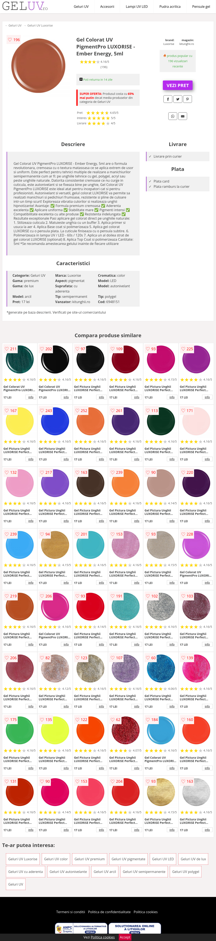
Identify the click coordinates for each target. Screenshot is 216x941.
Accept (125, 937)
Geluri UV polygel (185, 871)
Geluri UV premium (89, 859)
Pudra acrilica (170, 6)
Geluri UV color (56, 859)
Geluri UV (81, 6)
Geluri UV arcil (105, 871)
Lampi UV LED (137, 6)
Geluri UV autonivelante (68, 871)
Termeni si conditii (70, 912)
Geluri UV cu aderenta (25, 871)
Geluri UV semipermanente (144, 871)
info (30, 397)
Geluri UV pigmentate (128, 859)
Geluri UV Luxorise (40, 25)
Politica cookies (146, 912)
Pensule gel (201, 6)
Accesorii (107, 6)
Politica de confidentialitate (109, 912)
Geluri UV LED (163, 859)
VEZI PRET (178, 85)
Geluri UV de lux (193, 859)
